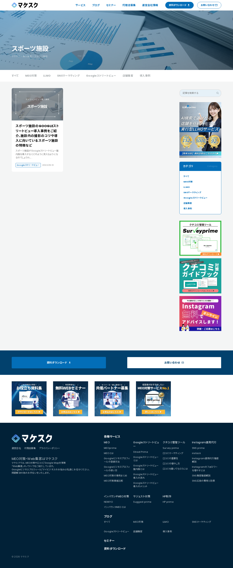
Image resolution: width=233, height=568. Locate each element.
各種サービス (112, 436)
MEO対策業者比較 (113, 480)
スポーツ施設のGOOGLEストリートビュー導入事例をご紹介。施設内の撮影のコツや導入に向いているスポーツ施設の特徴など (37, 136)
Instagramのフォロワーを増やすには (204, 468)
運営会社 (16, 448)
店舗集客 (128, 76)
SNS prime (198, 448)
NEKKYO (108, 501)
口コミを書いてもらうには (175, 468)
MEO (107, 442)
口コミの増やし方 (171, 463)
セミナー (111, 5)
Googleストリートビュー (101, 76)
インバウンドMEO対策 (116, 496)
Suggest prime (142, 501)
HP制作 (167, 496)
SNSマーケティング (68, 76)
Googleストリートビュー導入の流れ (145, 476)
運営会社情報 (150, 5)
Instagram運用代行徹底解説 (205, 460)
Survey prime (171, 448)
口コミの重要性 (170, 458)
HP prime (168, 501)
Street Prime (140, 451)
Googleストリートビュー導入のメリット (145, 484)
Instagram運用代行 (204, 442)
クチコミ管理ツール (174, 442)
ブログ (96, 5)
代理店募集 (129, 5)
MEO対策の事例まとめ (115, 475)
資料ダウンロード (115, 549)
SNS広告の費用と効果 (203, 480)
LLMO (47, 76)
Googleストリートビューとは (145, 459)
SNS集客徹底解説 (201, 475)
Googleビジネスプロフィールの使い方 (117, 468)
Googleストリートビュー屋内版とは (145, 467)
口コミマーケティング (173, 453)
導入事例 (145, 76)
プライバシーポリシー (49, 448)
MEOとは (109, 453)
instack (196, 453)
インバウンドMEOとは (115, 507)
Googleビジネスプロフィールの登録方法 (117, 460)
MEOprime (110, 448)
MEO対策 (31, 76)
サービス (81, 5)
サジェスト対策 (141, 496)
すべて (15, 76)
